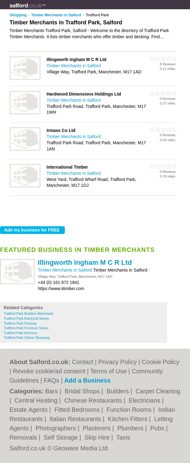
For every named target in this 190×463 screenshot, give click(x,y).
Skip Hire (97, 437)
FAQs (51, 380)
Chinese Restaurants (94, 400)
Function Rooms (130, 409)
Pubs (158, 428)
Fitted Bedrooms (77, 409)
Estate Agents (29, 409)
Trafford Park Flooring (20, 323)
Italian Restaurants (76, 419)
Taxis (123, 437)
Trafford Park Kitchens (20, 333)
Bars (52, 391)
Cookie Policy (160, 362)
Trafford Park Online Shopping (26, 337)
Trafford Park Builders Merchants (28, 313)
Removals (24, 437)
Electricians (145, 400)
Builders (119, 391)
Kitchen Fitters (128, 419)
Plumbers (131, 428)
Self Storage (62, 437)
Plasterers (97, 428)
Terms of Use (108, 371)
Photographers (57, 428)
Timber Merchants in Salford (65, 270)
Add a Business (87, 380)
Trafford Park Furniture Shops (26, 328)
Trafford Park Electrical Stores (26, 318)
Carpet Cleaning (158, 391)
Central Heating (37, 400)
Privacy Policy (117, 362)
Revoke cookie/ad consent (49, 371)
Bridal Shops (83, 391)
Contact (82, 362)
